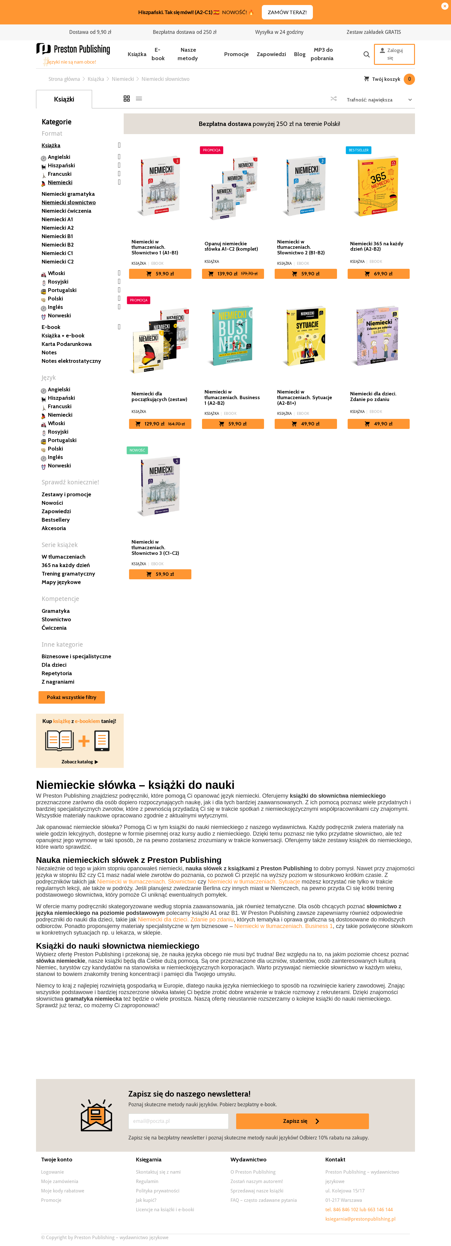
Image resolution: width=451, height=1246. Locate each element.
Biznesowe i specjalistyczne (76, 656)
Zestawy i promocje (66, 494)
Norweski (59, 315)
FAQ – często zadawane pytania (264, 1200)
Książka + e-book (63, 335)
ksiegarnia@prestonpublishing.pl (360, 1219)
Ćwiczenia (54, 627)
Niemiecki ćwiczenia (66, 210)
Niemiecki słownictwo (69, 202)
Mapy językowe (61, 582)
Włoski (56, 273)
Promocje (236, 54)
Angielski (59, 157)
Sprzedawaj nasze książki (257, 1191)
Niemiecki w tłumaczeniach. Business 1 (283, 926)
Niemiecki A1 (57, 219)
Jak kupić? (146, 1200)
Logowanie (52, 1172)
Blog (300, 54)
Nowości (52, 502)
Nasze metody (188, 54)
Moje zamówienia (59, 1181)
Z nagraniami (58, 681)
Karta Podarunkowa (67, 344)
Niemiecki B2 (58, 244)
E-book (158, 54)
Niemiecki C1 (57, 253)
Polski (55, 298)
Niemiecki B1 (57, 236)
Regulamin (147, 1181)
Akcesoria (54, 528)
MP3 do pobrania (322, 54)
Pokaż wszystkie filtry (71, 697)
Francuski (59, 173)
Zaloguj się (391, 54)
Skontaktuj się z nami (158, 1172)
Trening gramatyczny (68, 573)
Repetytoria (57, 673)
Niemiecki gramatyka (68, 193)
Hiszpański (61, 165)
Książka (137, 54)
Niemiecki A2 (58, 227)
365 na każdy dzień (66, 565)
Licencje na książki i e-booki (165, 1209)
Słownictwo (56, 619)
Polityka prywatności (157, 1191)
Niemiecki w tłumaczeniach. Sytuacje (254, 881)
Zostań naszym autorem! (257, 1181)
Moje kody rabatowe (62, 1191)
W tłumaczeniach (64, 556)
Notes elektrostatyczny (71, 360)
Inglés (55, 307)
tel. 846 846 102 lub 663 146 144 (359, 1209)
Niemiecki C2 (58, 261)
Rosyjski (58, 281)
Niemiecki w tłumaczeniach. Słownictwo (146, 881)
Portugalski (62, 290)
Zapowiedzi (271, 54)
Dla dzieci (54, 664)
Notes (49, 352)
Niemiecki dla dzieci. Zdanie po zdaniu (186, 919)
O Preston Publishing (253, 1172)
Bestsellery (56, 519)
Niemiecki (60, 182)
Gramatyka (56, 610)
